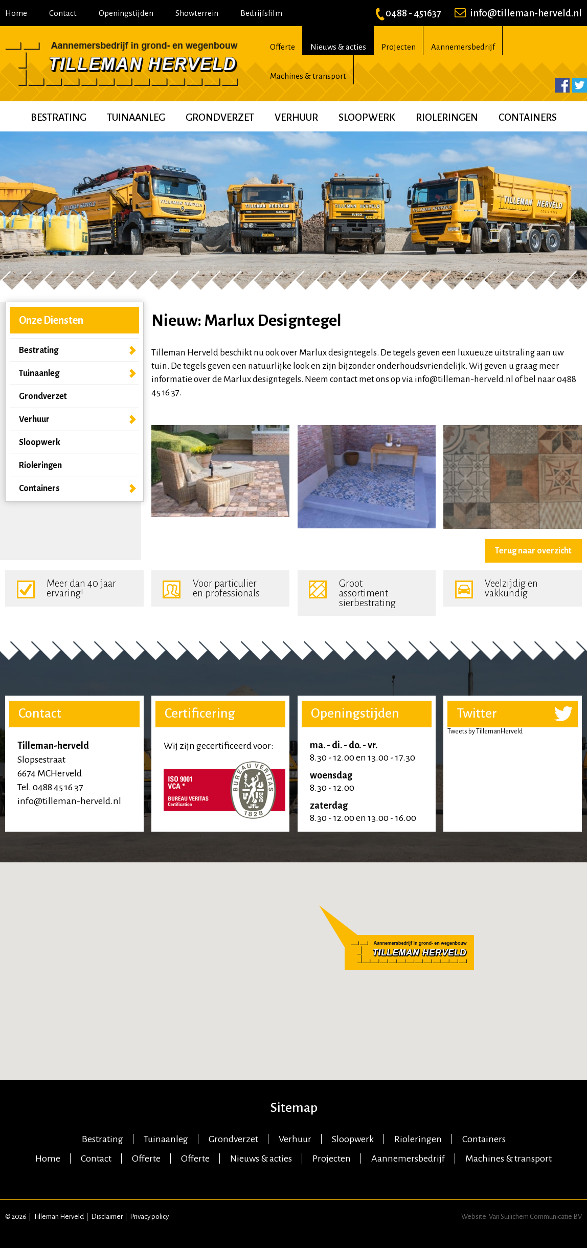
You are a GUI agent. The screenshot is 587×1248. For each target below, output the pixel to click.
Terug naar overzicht (533, 550)
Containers (528, 117)
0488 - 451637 (408, 13)
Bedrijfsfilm (261, 13)
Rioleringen (447, 117)
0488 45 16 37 (58, 787)
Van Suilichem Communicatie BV (535, 1216)
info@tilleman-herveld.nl (518, 13)
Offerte (282, 46)
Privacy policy (149, 1216)
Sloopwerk (366, 117)
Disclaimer (107, 1216)
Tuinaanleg (136, 117)
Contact (63, 13)
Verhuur (296, 117)
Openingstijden (126, 13)
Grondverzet (220, 117)
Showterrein (196, 13)
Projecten (398, 46)
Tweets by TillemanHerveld (485, 731)
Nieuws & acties (338, 46)
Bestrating (58, 117)
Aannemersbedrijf (463, 46)
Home (16, 13)
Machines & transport (308, 76)
